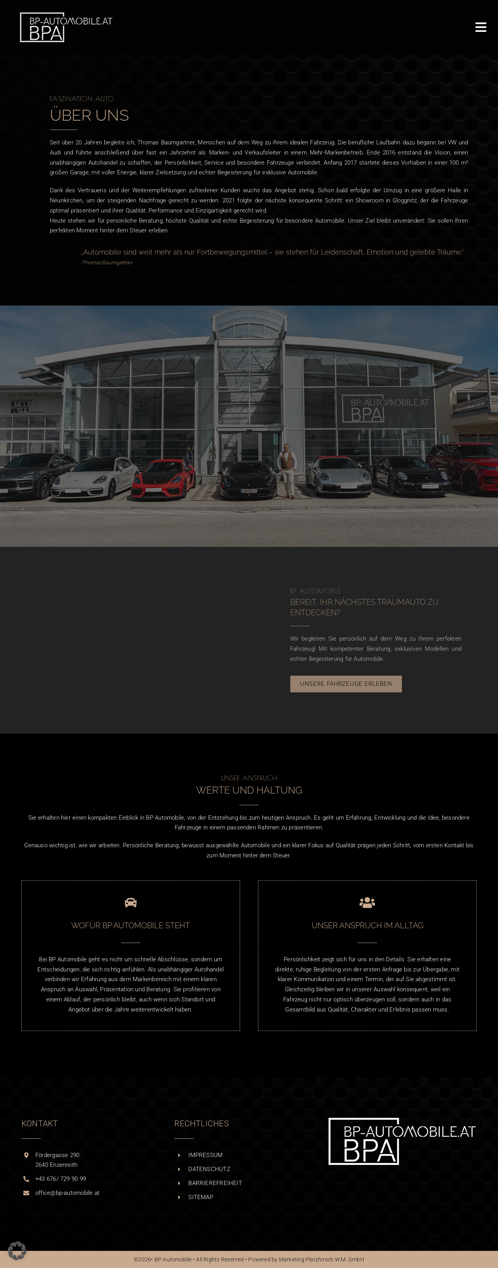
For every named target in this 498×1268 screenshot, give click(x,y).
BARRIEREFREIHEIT (215, 1183)
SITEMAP (200, 1197)
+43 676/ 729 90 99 (60, 1178)
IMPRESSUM (205, 1155)
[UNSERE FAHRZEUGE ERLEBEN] (351, 684)
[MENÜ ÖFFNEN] (480, 27)
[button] (17, 1251)
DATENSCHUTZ (209, 1169)
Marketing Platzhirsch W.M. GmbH (321, 1259)
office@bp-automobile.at (67, 1192)
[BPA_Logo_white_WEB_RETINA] (66, 14)
